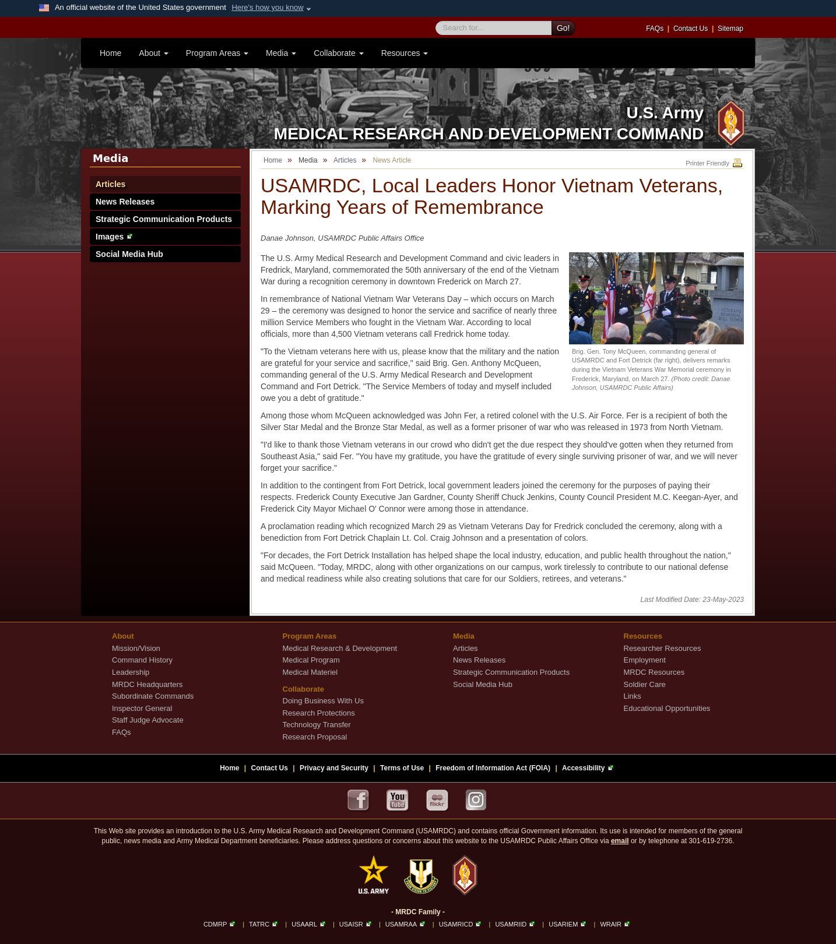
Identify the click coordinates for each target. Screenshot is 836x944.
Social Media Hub (129, 254)
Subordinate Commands (153, 696)
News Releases (125, 201)
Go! (563, 28)
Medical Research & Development (340, 648)
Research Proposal (315, 736)
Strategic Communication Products (164, 219)
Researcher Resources (662, 648)
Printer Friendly (715, 163)
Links (632, 696)
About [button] (153, 53)
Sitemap (730, 28)
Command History (142, 660)
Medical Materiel (310, 672)
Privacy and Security (334, 768)
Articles (110, 184)
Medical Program (311, 660)
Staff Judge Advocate (148, 720)
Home (110, 53)
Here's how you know (267, 7)
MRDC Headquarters (147, 684)
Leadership (130, 672)
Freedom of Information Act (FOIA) (492, 768)
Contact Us (690, 28)
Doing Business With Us (323, 700)
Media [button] (281, 53)
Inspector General (142, 708)
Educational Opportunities (667, 708)
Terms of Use (402, 768)
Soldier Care (645, 684)
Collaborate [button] (339, 53)
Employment (645, 660)
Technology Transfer (317, 724)
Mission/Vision (136, 648)
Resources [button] (404, 53)
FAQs (654, 28)
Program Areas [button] (217, 53)
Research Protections (319, 713)
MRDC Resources (654, 672)
